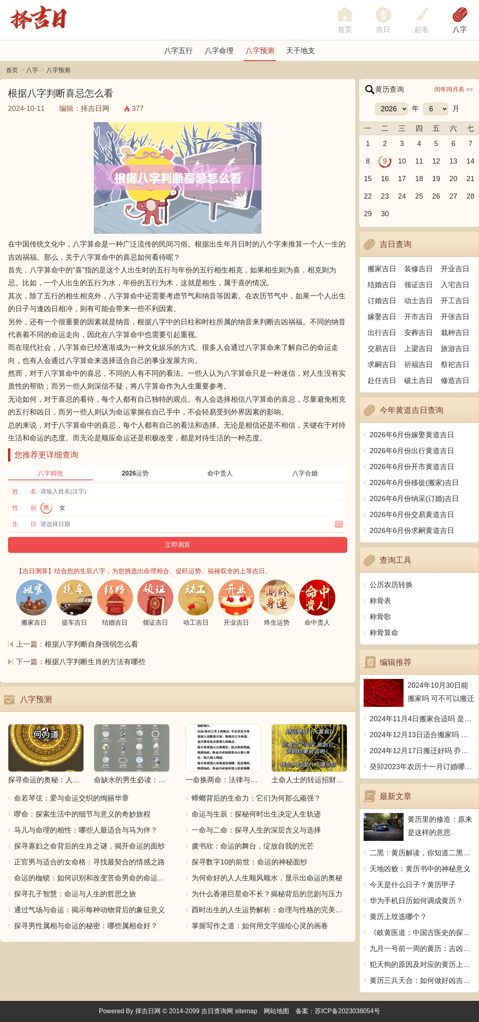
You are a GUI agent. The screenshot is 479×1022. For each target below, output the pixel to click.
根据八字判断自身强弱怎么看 (91, 644)
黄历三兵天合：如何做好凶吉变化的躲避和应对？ (422, 981)
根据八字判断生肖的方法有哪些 (95, 662)
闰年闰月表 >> (453, 89)
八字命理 (219, 51)
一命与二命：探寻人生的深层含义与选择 (256, 830)
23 (385, 196)
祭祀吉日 (455, 365)
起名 (421, 30)
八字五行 (178, 51)
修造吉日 (455, 381)
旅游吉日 (455, 349)
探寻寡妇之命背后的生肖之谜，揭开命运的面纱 (89, 846)
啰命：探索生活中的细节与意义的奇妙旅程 (82, 814)
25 (419, 196)
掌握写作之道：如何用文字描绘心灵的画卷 (260, 926)
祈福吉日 (418, 365)
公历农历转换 (391, 585)
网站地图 (276, 1011)
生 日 (24, 524)
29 (368, 214)
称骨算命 (384, 633)
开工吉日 (455, 301)
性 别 (24, 507)
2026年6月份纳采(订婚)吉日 (414, 499)
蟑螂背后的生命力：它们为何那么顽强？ (256, 798)
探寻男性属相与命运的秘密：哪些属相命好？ (86, 926)
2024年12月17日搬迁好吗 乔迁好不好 (422, 751)
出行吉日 (382, 333)
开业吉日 (455, 269)
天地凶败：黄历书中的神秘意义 (420, 869)
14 (471, 161)
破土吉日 (418, 381)
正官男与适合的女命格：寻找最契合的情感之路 (89, 862)
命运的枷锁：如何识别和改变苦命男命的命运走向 (92, 878)
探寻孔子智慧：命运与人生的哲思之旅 (75, 894)
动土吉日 (418, 301)
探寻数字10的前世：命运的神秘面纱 (249, 862)
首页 (12, 70)
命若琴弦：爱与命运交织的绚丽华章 (71, 798)
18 (419, 179)
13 (453, 161)
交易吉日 (382, 349)
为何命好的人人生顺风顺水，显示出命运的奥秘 (267, 878)
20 (453, 179)
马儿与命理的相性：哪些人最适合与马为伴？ (86, 830)
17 (402, 179)
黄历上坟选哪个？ (398, 917)
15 (368, 179)
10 (402, 161)
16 (385, 179)
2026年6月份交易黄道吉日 (412, 515)
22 (368, 196)
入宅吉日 (455, 285)
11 (419, 161)
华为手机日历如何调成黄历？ (416, 901)
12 (436, 161)
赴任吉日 (382, 381)
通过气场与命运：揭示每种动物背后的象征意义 (89, 910)
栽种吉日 (455, 333)
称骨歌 (380, 617)
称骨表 (380, 601)
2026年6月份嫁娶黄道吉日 (412, 435)
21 (471, 179)
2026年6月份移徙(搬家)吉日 (414, 483)
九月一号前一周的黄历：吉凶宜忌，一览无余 (422, 949)
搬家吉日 (382, 269)
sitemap (246, 1011)
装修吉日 (418, 269)
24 (402, 196)
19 (436, 179)
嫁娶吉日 (382, 317)
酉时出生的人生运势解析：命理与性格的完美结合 (269, 910)
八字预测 (259, 51)
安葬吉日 (418, 333)
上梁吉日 (418, 349)
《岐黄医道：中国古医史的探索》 (422, 933)
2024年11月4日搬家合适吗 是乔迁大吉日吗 (422, 719)
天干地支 (300, 51)
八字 (460, 30)
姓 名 (24, 491)
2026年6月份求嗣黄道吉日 (412, 531)
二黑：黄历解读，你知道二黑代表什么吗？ (422, 853)
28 (471, 196)
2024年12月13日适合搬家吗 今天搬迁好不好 (422, 735)
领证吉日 (418, 285)
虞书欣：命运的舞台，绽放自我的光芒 (253, 846)
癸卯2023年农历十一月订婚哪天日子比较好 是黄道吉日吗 (422, 767)
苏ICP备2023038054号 (347, 1011)
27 (453, 196)
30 (385, 214)
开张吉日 (455, 317)
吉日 (383, 30)
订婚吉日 (382, 301)
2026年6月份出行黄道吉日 (412, 451)
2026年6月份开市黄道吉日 (412, 467)
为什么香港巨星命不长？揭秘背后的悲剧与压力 (267, 894)
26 (436, 196)
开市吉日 (418, 317)
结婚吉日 (382, 285)
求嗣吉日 (382, 365)
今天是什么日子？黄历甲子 (413, 885)
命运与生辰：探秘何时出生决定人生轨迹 (256, 814)
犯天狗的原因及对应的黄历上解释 (422, 965)
